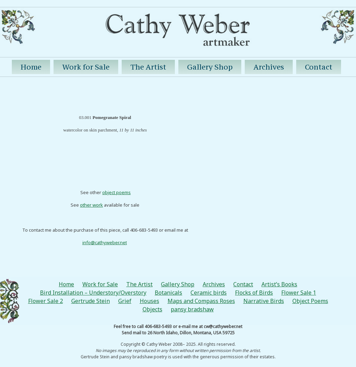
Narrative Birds (263, 301)
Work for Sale (86, 67)
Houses (149, 301)
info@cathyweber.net (104, 242)
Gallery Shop (210, 67)
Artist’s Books (279, 284)
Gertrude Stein (90, 301)
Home (31, 67)
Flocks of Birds (254, 292)
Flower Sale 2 (45, 301)
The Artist (148, 67)
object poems (116, 192)
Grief (124, 301)
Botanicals (168, 292)
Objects (152, 309)
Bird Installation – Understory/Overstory (93, 292)
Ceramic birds (209, 292)
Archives (268, 67)
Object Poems (310, 301)
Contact (318, 67)
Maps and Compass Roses (201, 301)
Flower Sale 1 (298, 292)
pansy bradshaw (192, 309)
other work (91, 205)
